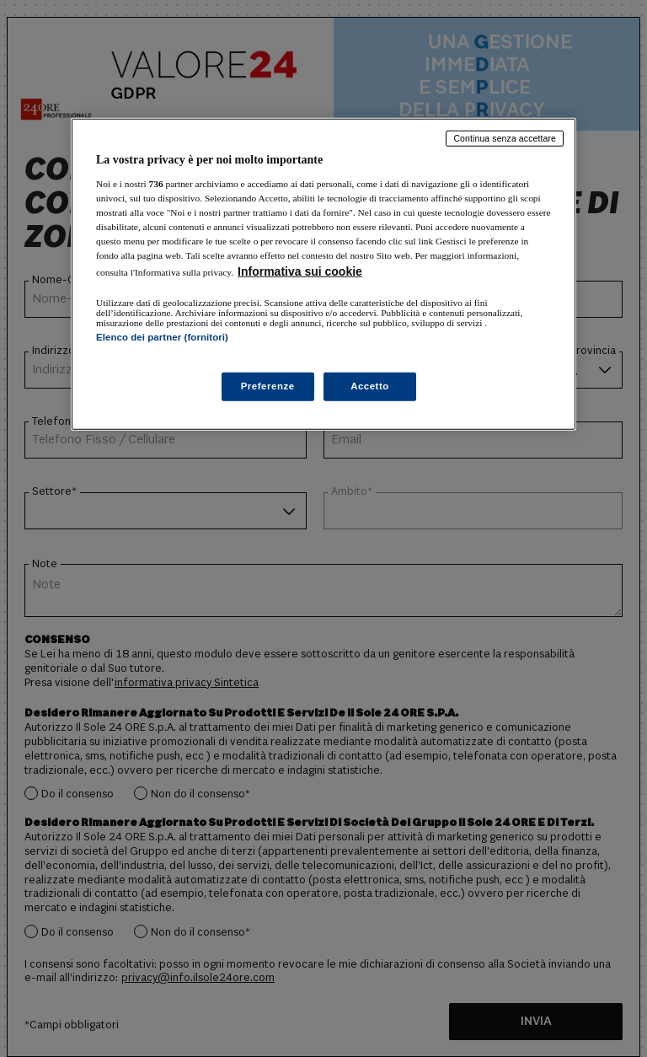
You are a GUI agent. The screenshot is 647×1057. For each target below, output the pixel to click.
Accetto (369, 386)
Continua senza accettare (504, 138)
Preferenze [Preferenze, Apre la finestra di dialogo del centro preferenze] (268, 386)
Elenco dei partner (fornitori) (162, 337)
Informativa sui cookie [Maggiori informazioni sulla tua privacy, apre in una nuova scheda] (300, 271)
